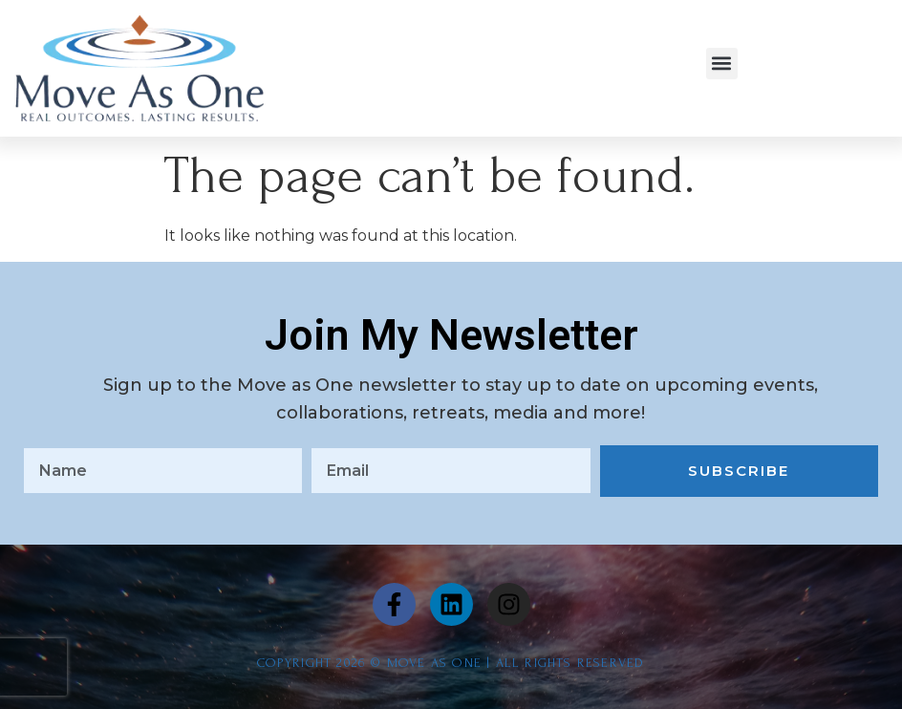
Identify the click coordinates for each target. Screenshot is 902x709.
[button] (722, 63)
